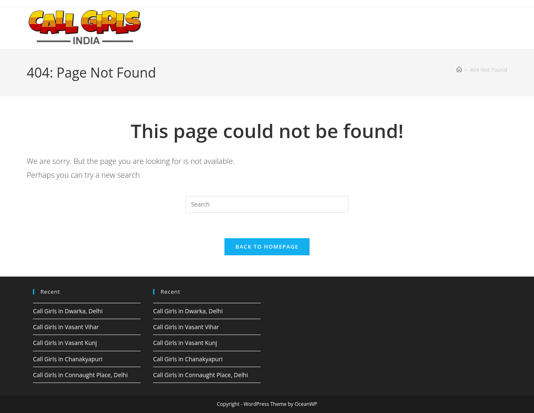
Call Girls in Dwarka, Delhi (68, 311)
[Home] (459, 69)
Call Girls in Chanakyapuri (67, 359)
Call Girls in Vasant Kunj (65, 343)
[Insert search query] (267, 204)
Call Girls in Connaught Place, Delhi (80, 375)
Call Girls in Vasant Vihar (66, 327)
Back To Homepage (266, 246)
